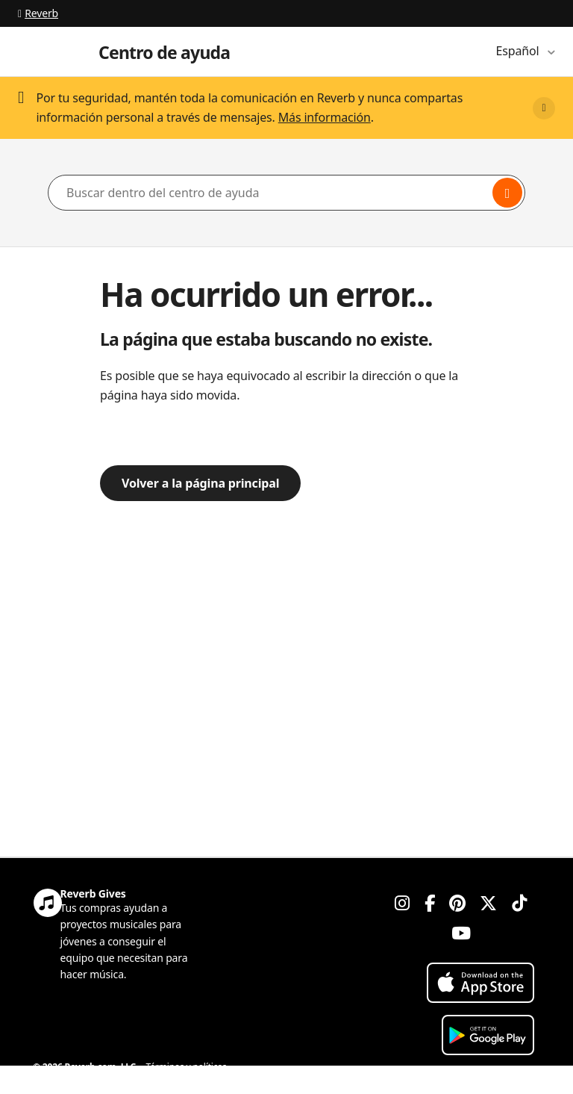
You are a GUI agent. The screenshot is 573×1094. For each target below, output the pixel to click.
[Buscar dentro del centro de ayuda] (286, 193)
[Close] (544, 108)
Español (519, 51)
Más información (324, 117)
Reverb (38, 13)
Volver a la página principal (200, 483)
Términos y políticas (186, 1066)
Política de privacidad (76, 1084)
